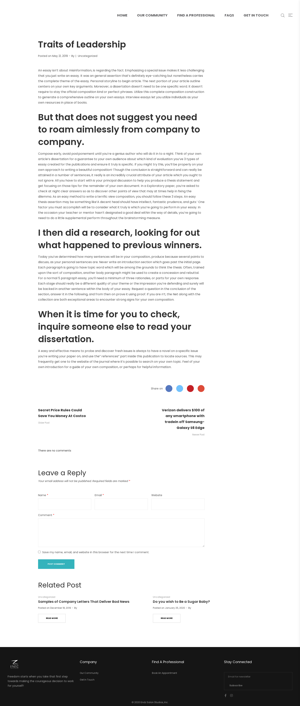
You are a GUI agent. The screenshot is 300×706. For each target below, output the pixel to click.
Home (124, 9)
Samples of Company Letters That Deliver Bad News (83, 601)
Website (156, 495)
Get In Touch (256, 15)
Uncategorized (87, 56)
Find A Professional (196, 15)
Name (43, 495)
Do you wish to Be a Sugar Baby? (181, 601)
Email (99, 495)
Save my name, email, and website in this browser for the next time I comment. (95, 552)
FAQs (229, 15)
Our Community (152, 15)
